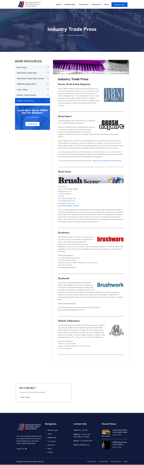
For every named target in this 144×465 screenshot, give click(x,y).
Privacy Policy (91, 462)
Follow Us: (20, 449)
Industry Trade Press (25, 101)
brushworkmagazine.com (67, 304)
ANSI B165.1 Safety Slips (27, 73)
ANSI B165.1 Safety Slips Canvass (30, 79)
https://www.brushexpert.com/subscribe (107, 161)
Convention (83, 4)
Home (62, 36)
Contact (50, 453)
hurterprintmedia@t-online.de (68, 206)
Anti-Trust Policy (115, 462)
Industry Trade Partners (26, 95)
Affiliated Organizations (26, 84)
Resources (96, 4)
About (58, 4)
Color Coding (22, 90)
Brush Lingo (21, 68)
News (106, 4)
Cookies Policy (103, 462)
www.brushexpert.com (66, 121)
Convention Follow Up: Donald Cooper (119, 431)
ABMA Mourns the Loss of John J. (119, 443)
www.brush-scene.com (66, 204)
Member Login (119, 5)
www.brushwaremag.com (67, 268)
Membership (70, 4)
